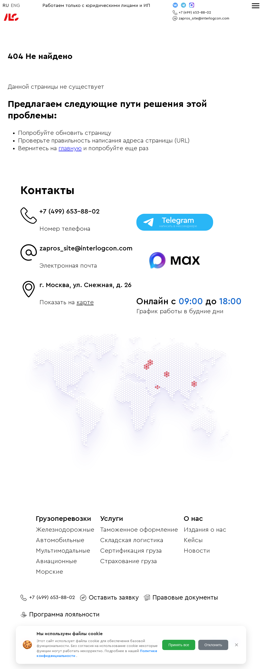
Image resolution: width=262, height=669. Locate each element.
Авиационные (56, 561)
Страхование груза (128, 561)
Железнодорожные (65, 529)
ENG (15, 5)
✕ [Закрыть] (236, 645)
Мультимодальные (63, 551)
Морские (49, 572)
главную (70, 148)
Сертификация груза (131, 551)
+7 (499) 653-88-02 (69, 211)
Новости (197, 551)
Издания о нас (205, 529)
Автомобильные (60, 540)
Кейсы (193, 540)
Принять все (178, 645)
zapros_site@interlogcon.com (86, 248)
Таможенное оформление (139, 529)
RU (6, 5)
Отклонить (213, 645)
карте (85, 302)
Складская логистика (131, 540)
